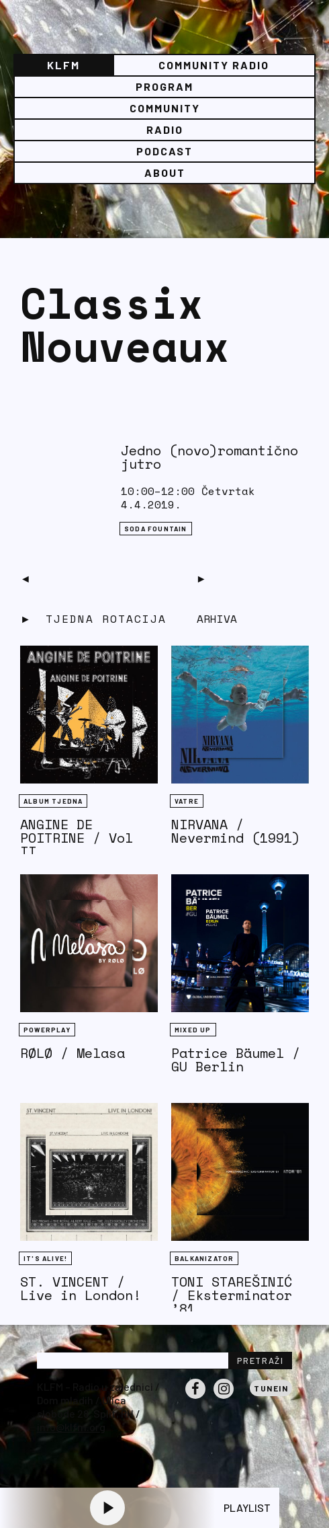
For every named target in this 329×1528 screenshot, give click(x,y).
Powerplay (46, 1030)
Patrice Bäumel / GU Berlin (235, 1059)
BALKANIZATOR (204, 1258)
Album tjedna (53, 801)
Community (165, 108)
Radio (164, 129)
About (164, 172)
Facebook (195, 1398)
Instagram (224, 1398)
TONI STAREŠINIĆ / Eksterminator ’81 (231, 1295)
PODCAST (164, 151)
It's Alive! (45, 1258)
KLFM (63, 65)
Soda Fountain (155, 529)
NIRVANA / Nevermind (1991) (235, 830)
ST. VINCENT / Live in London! (80, 1288)
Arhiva (217, 619)
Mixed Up (193, 1030)
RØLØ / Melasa (72, 1053)
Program (164, 86)
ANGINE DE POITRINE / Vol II (76, 837)
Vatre (187, 801)
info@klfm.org (71, 1426)
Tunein (271, 1388)
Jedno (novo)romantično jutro (209, 457)
